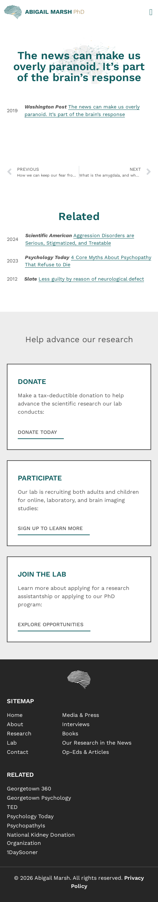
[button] (151, 11)
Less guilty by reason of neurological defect (91, 279)
